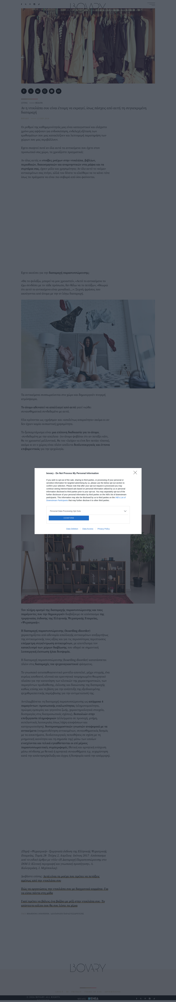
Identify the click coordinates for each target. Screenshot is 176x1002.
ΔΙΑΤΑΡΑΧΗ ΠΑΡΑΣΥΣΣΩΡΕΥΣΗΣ (67, 913)
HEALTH (39, 103)
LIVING (24, 103)
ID (67, 991)
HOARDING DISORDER (38, 913)
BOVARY (25, 118)
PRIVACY (77, 991)
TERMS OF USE (93, 991)
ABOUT (59, 991)
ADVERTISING (113, 991)
